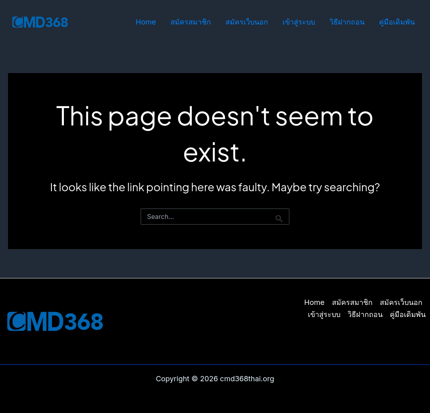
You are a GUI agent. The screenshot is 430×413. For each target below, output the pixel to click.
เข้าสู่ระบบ (299, 22)
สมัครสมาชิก (190, 22)
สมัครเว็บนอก (246, 22)
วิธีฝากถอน (347, 22)
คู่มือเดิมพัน (397, 22)
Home (146, 22)
